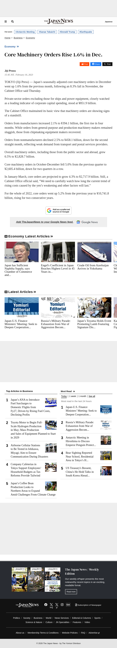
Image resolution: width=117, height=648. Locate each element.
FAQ (83, 633)
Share (97, 64)
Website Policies (70, 633)
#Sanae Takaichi (47, 32)
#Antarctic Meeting (25, 32)
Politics (16, 618)
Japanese (108, 22)
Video (87, 622)
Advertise (94, 633)
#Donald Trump (67, 32)
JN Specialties (62, 622)
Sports (97, 618)
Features (77, 622)
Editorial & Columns (81, 618)
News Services (62, 618)
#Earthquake (85, 32)
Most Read (66, 391)
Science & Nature (33, 622)
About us (20, 633)
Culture (49, 622)
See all (92, 396)
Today (64, 396)
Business (38, 618)
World (48, 618)
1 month (82, 396)
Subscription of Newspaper (88, 605)
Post (86, 64)
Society (26, 618)
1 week (72, 396)
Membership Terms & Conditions (43, 633)
